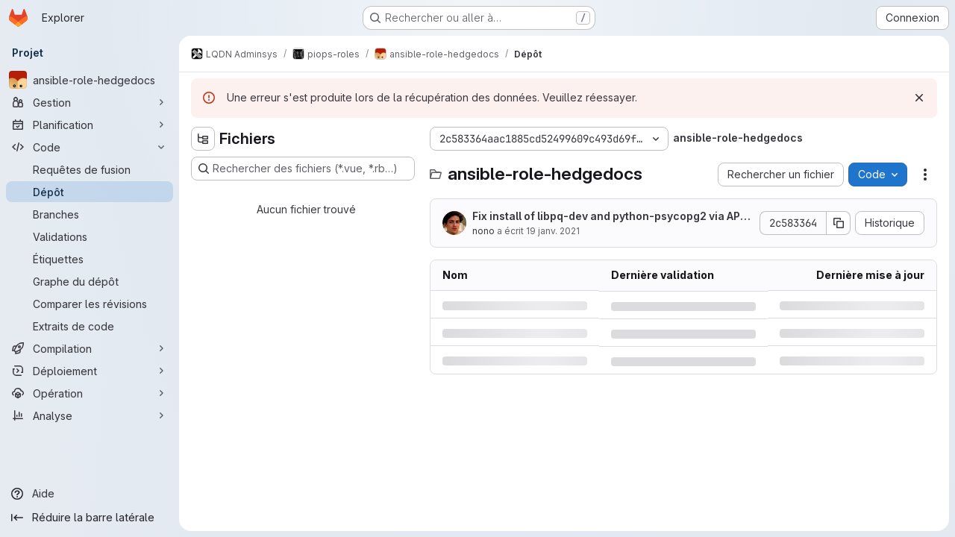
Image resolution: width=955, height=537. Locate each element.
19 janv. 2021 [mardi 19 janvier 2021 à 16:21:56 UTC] (553, 230)
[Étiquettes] (89, 258)
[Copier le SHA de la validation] (839, 223)
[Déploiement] (89, 370)
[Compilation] (89, 348)
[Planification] (89, 124)
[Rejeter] (919, 98)
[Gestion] (89, 102)
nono (483, 230)
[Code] (89, 146)
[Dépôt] (89, 191)
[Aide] (89, 493)
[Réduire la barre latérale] (89, 517)
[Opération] (89, 393)
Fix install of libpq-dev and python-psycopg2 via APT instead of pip (610, 217)
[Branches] (89, 214)
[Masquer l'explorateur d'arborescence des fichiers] (203, 139)
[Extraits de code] (89, 325)
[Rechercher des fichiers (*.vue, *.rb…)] (303, 168)
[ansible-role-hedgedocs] (89, 79)
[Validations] (89, 236)
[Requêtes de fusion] (89, 169)
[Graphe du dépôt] (89, 281)
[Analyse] (89, 415)
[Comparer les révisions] (89, 303)
